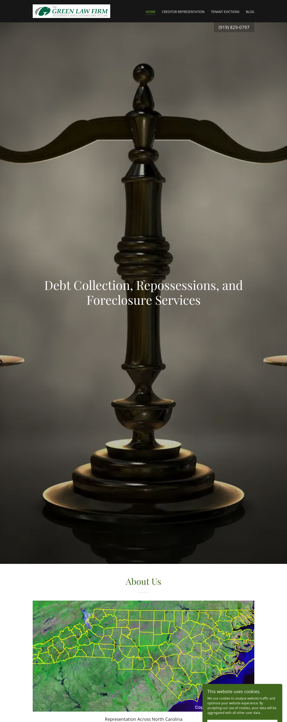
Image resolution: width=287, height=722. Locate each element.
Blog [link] (250, 12)
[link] (71, 11)
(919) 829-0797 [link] (234, 27)
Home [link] (150, 12)
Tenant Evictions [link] (225, 12)
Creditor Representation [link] (183, 12)
